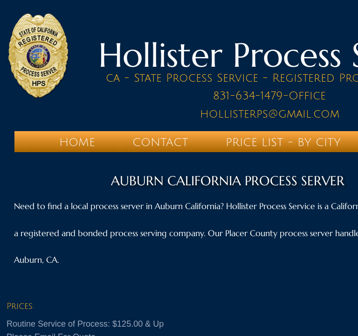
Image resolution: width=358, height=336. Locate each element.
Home (77, 142)
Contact (160, 142)
